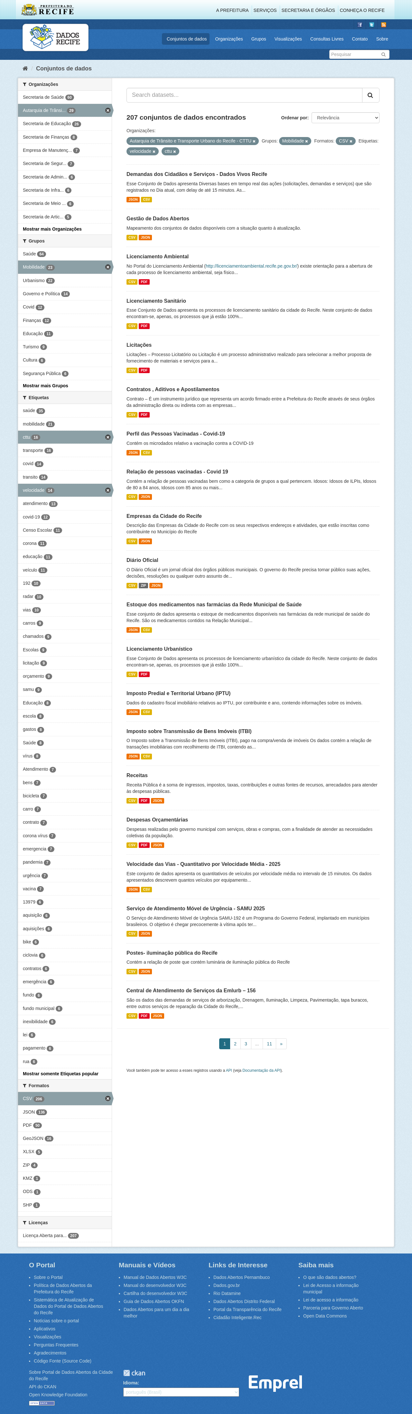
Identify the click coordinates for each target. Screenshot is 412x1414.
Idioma (130, 1382)
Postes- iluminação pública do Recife (172, 953)
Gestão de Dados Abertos (157, 218)
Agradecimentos (50, 1352)
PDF (144, 282)
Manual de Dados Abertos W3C (155, 1277)
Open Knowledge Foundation (58, 1394)
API (229, 1070)
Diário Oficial (142, 560)
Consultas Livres (327, 38)
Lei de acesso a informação (330, 1299)
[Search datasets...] (244, 95)
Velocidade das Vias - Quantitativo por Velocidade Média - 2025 (203, 864)
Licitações (139, 345)
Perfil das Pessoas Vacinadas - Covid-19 (175, 433)
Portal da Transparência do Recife (247, 1309)
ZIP (143, 585)
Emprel (275, 1383)
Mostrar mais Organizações (52, 229)
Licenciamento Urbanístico (159, 649)
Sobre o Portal (48, 1277)
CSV (146, 199)
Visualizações (288, 38)
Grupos (258, 38)
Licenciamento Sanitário (156, 301)
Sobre (382, 38)
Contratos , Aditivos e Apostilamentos (173, 389)
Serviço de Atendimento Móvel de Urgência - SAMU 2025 (195, 908)
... (257, 1043)
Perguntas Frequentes (56, 1344)
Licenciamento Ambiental (157, 256)
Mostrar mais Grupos (45, 385)
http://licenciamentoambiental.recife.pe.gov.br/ (251, 266)
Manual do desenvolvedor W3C (155, 1285)
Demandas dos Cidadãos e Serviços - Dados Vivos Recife (196, 174)
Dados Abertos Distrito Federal (244, 1301)
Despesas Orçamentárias (157, 819)
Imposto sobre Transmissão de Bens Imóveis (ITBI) (189, 731)
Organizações (229, 38)
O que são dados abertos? (329, 1277)
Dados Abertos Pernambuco (241, 1277)
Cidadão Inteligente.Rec (237, 1317)
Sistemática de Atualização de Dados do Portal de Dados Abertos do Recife (68, 1306)
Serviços (265, 10)
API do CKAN (42, 1386)
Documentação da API (261, 1070)
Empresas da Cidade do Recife (164, 516)
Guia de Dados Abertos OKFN (154, 1301)
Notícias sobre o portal (56, 1320)
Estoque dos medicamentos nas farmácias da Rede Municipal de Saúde (214, 604)
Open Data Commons (325, 1315)
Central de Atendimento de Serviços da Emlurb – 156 (191, 990)
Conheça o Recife (362, 10)
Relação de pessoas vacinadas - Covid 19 (177, 471)
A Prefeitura (232, 10)
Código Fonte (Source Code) (62, 1361)
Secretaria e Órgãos (308, 10)
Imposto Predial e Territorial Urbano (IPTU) (178, 693)
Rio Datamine (227, 1293)
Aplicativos (44, 1328)
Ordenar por (294, 117)
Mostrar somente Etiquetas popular (60, 1073)
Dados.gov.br (226, 1285)
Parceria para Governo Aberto (333, 1307)
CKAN (134, 1373)
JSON (133, 199)
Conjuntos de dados (187, 38)
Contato (360, 38)
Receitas (137, 775)
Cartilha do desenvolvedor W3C (155, 1293)
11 (269, 1043)
